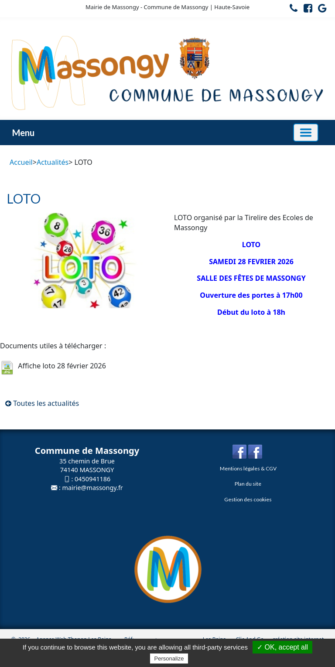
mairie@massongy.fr (92, 487)
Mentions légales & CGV (248, 468)
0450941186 (92, 479)
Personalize (169, 658)
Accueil (21, 162)
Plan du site (248, 483)
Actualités (52, 162)
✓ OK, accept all (282, 647)
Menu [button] (23, 132)
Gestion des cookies (248, 499)
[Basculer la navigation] (305, 132)
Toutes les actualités (42, 403)
